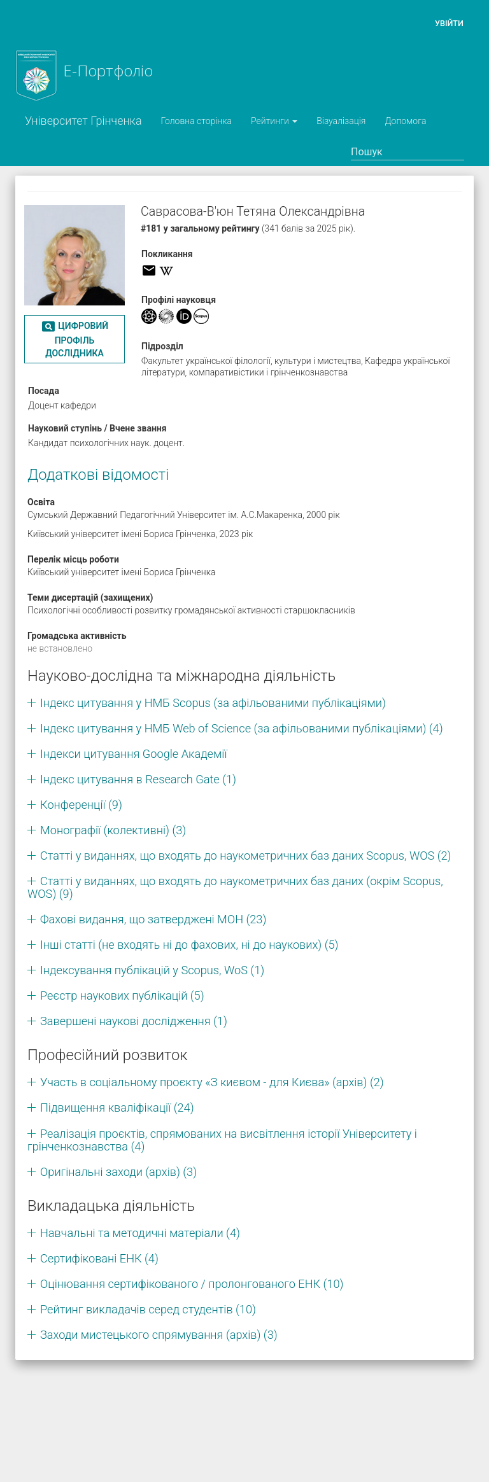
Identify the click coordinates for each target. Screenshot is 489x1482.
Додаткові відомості (98, 475)
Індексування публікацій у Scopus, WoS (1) (152, 970)
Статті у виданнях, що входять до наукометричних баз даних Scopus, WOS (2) (245, 855)
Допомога (405, 121)
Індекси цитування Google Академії (133, 753)
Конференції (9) (81, 804)
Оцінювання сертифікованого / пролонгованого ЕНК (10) (192, 1283)
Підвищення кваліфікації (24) (117, 1107)
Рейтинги (274, 121)
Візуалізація (340, 121)
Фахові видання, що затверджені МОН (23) (153, 919)
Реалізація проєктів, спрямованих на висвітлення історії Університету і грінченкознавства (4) (222, 1140)
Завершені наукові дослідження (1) (133, 1021)
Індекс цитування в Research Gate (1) (138, 779)
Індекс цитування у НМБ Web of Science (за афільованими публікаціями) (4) (241, 728)
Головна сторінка (196, 121)
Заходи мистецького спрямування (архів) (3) (159, 1334)
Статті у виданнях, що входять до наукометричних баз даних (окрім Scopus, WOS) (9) (235, 887)
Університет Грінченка (83, 120)
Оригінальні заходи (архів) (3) (118, 1171)
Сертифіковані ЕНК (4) (99, 1258)
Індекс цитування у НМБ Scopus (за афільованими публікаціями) (213, 703)
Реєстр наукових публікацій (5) (122, 995)
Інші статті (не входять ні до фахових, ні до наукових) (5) (189, 944)
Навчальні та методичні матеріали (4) (140, 1233)
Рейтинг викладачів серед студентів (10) (148, 1309)
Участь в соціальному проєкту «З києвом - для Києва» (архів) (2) (212, 1082)
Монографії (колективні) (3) (113, 830)
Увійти (449, 23)
